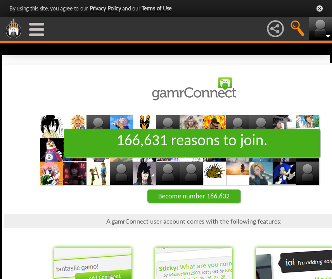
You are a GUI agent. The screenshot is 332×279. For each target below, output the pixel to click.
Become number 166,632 (194, 196)
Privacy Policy (105, 8)
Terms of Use (156, 8)
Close (319, 8)
